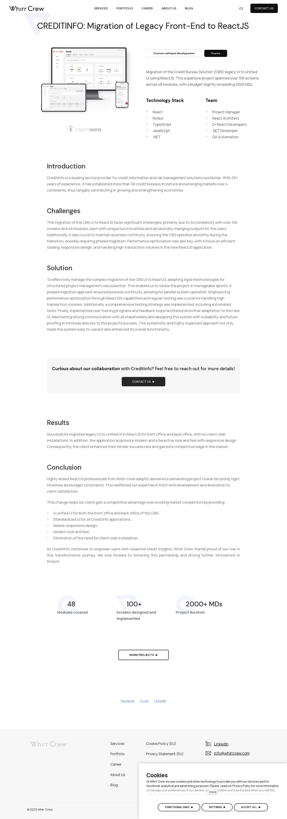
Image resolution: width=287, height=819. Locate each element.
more (213, 792)
